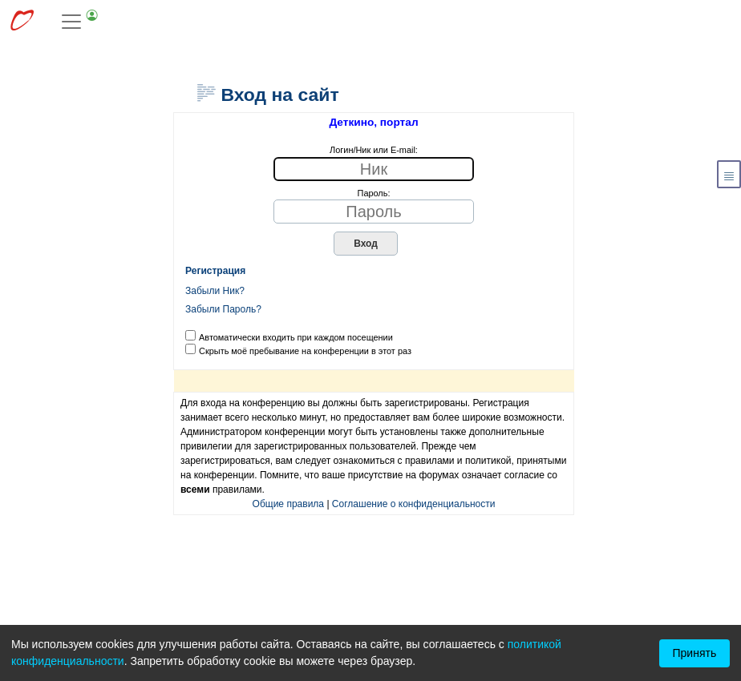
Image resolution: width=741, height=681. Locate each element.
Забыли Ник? (215, 290)
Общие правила (289, 504)
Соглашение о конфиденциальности (414, 504)
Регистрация (215, 270)
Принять (695, 653)
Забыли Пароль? (223, 309)
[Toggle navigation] (80, 22)
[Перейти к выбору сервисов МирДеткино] (22, 22)
